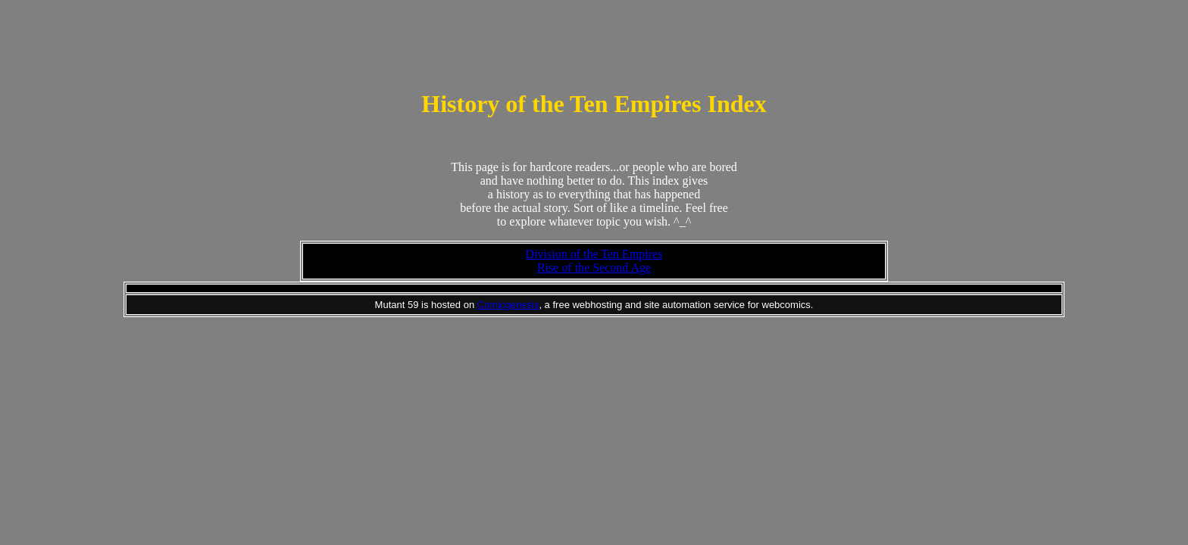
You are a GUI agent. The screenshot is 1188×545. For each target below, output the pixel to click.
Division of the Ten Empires (594, 254)
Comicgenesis (508, 304)
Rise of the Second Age (594, 267)
